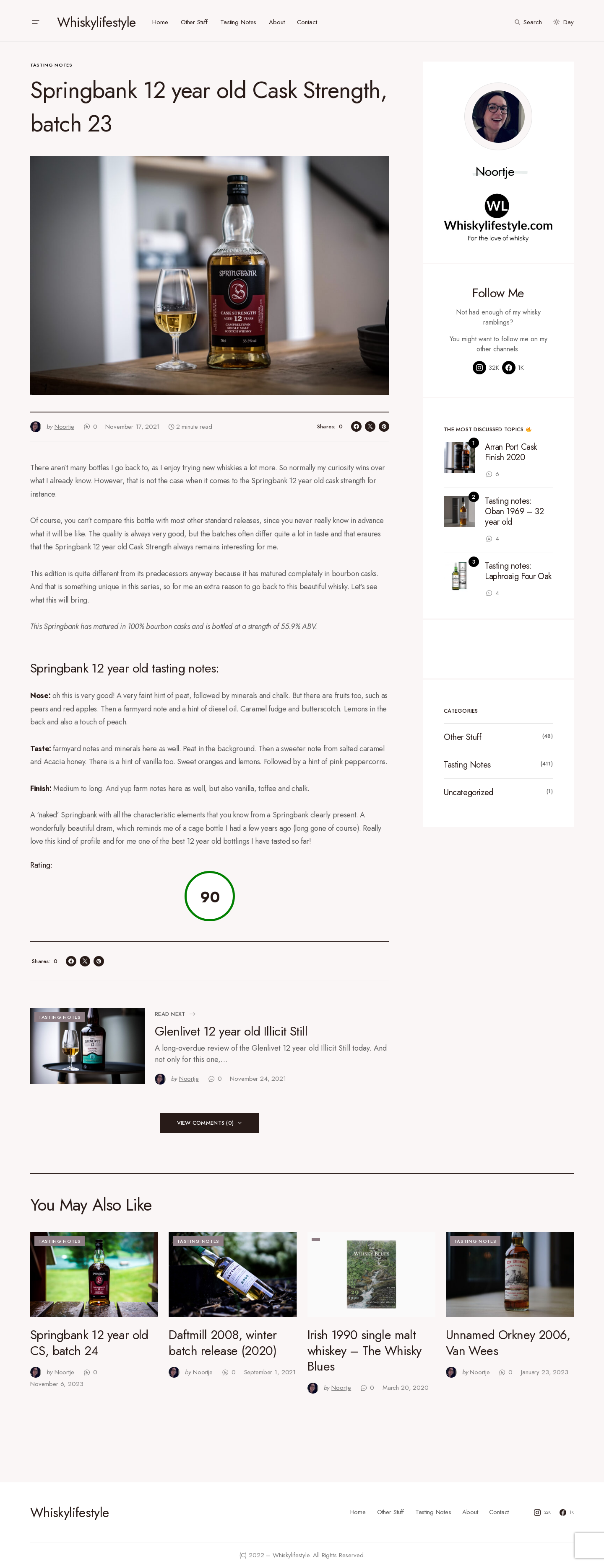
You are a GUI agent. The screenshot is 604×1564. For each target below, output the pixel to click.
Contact (499, 1508)
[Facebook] (513, 364)
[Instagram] (486, 364)
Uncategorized (468, 789)
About (470, 1508)
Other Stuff (463, 734)
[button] (35, 19)
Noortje (495, 168)
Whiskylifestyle (96, 18)
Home (358, 1508)
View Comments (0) (205, 1119)
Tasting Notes (51, 61)
